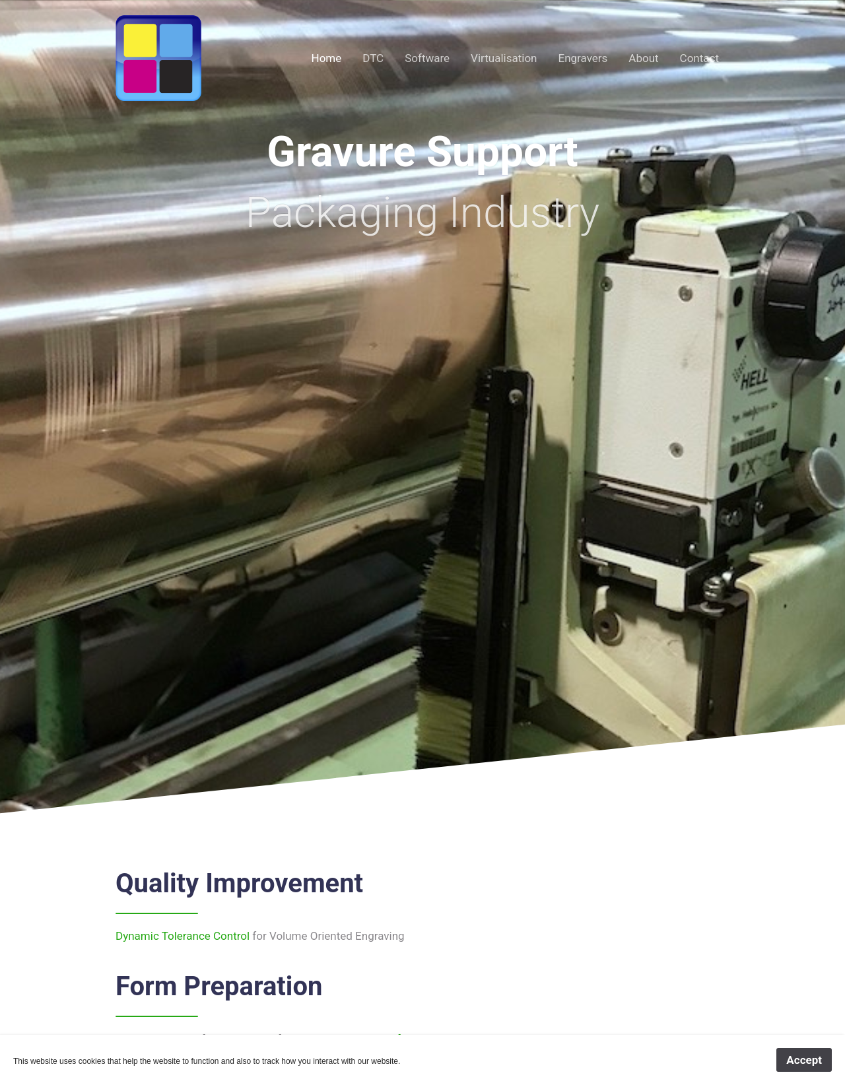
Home (327, 58)
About (643, 58)
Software (427, 58)
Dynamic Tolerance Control (183, 935)
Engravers (582, 58)
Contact (699, 58)
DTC (373, 58)
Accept (804, 1060)
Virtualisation (504, 58)
